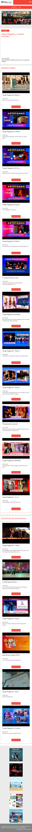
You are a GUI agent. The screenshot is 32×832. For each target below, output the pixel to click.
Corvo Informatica (27, 829)
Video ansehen (16, 106)
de (30, 2)
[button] (16, 82)
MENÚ (16, 7)
